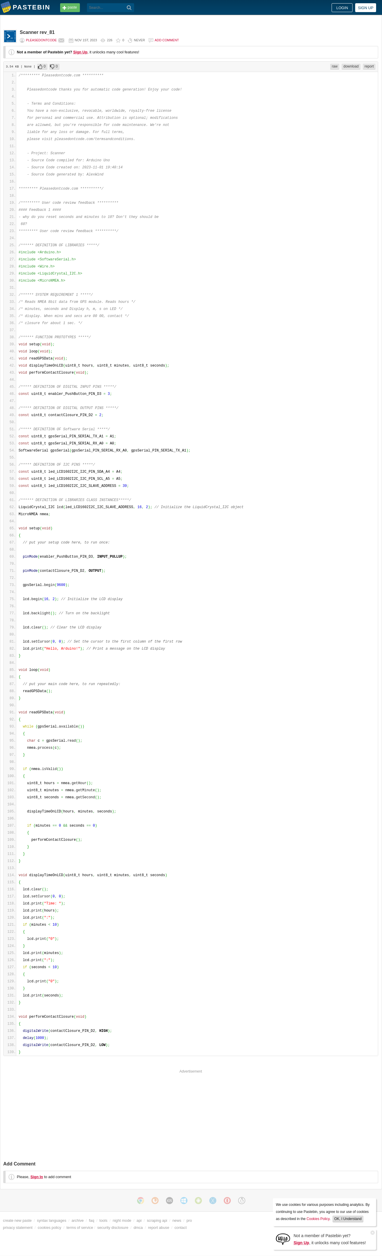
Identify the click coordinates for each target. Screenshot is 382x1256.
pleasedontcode (41, 40)
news (176, 1220)
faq (91, 1220)
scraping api (157, 1220)
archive (78, 1220)
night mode (122, 1220)
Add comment (167, 40)
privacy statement (17, 1227)
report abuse (158, 1227)
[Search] (129, 7)
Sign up (365, 8)
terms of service (80, 1227)
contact (180, 1227)
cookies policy (49, 1227)
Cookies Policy (318, 1219)
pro (189, 1220)
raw (334, 66)
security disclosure (112, 1227)
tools (103, 1220)
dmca (138, 1227)
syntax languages (51, 1220)
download (350, 66)
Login (342, 8)
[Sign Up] (283, 1238)
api (138, 1220)
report (369, 66)
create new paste (17, 1220)
